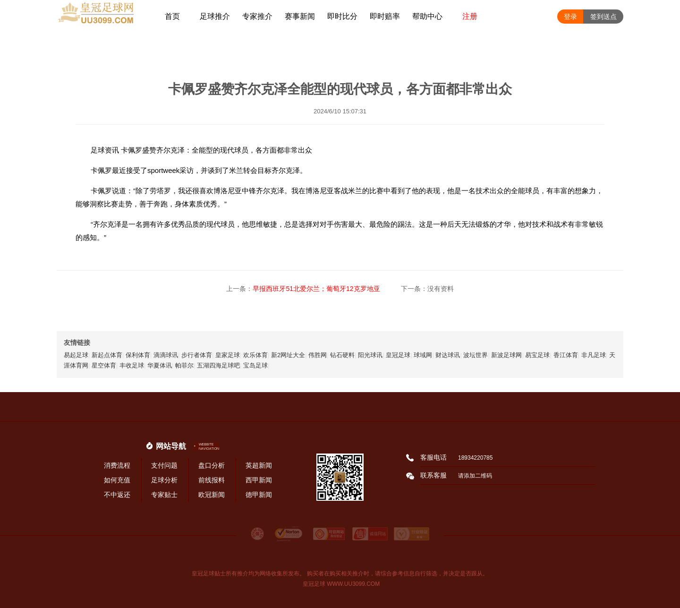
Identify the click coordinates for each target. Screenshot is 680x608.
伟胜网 (317, 355)
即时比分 (342, 16)
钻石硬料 (342, 355)
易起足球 (76, 355)
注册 (469, 16)
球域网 (423, 355)
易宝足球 (537, 355)
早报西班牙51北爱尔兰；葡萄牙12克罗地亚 (316, 288)
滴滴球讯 (165, 355)
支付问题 (164, 465)
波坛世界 (475, 355)
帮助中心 (427, 16)
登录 (570, 16)
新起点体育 (107, 355)
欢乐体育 (255, 355)
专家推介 (257, 16)
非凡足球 (593, 355)
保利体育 (138, 355)
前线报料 (211, 480)
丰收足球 (131, 365)
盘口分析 (211, 465)
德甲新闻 (259, 494)
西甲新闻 (259, 480)
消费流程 (117, 465)
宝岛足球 (255, 365)
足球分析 (164, 480)
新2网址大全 (288, 355)
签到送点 (603, 16)
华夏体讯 (159, 365)
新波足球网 (506, 355)
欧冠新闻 (211, 494)
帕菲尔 (184, 365)
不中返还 (117, 494)
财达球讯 (447, 355)
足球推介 (215, 16)
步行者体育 (196, 355)
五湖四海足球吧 (218, 365)
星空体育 (104, 365)
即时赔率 (385, 16)
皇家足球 (227, 355)
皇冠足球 (398, 355)
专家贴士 (164, 494)
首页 (172, 16)
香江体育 (565, 355)
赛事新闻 (300, 16)
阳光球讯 (370, 355)
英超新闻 (259, 465)
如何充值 (117, 480)
